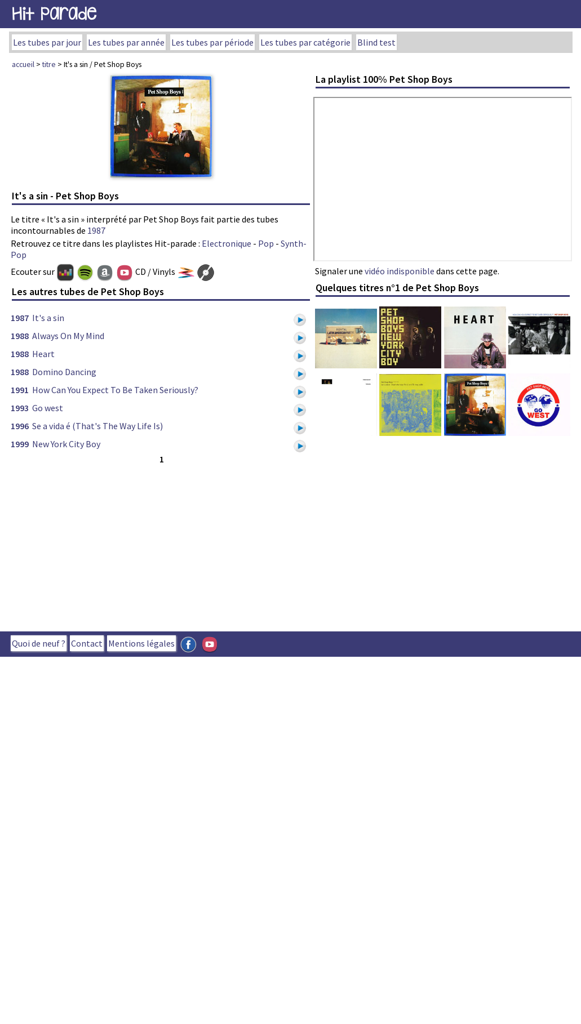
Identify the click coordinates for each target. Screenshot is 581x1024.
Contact (87, 643)
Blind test (376, 42)
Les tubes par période (212, 42)
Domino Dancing (64, 371)
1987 (96, 230)
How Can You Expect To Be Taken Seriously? (115, 389)
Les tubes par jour (47, 42)
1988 (20, 335)
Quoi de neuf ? (38, 643)
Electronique (226, 243)
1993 (20, 407)
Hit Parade (54, 13)
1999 (20, 443)
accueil (23, 64)
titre (49, 64)
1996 (20, 425)
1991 (20, 389)
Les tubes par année (126, 42)
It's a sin (48, 317)
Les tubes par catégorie (305, 42)
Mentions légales (141, 643)
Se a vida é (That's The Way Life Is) (97, 425)
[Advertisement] (192, 545)
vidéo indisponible (399, 271)
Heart (43, 353)
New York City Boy (66, 443)
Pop (266, 243)
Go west (47, 407)
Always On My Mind (68, 335)
